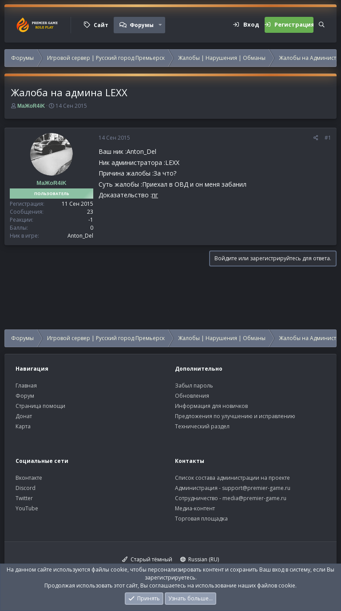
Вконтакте (29, 478)
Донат (24, 416)
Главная (26, 385)
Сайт (101, 25)
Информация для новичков (211, 406)
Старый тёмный (147, 559)
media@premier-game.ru (254, 498)
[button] (160, 25)
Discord (26, 488)
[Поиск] (321, 25)
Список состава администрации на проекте (232, 478)
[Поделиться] (315, 138)
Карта (23, 426)
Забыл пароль (194, 385)
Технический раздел (202, 426)
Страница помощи (40, 406)
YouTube (27, 508)
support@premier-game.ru (256, 488)
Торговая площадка (201, 518)
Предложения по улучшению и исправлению (235, 416)
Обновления (192, 396)
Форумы (142, 25)
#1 (328, 137)
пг (155, 195)
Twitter (24, 498)
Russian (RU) (199, 559)
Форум (25, 396)
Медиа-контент (195, 508)
